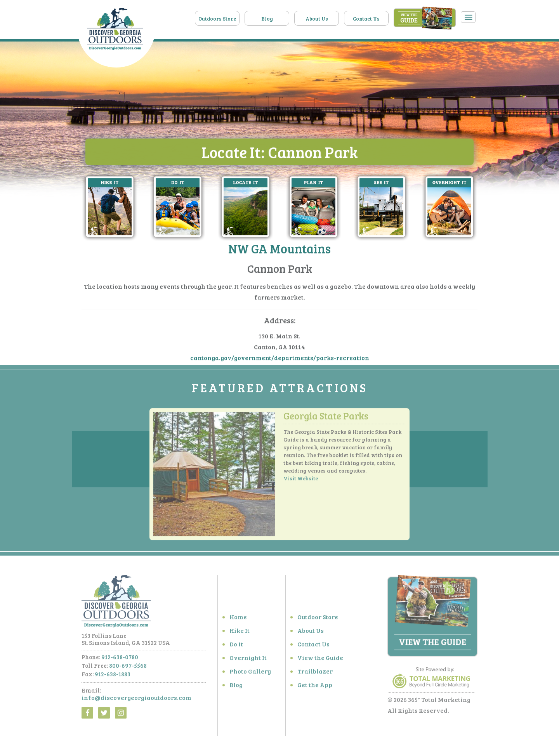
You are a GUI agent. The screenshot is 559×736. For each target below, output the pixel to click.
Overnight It (248, 660)
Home (238, 619)
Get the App (314, 687)
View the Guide (320, 660)
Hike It (239, 633)
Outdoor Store (317, 619)
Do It (236, 646)
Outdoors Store (217, 18)
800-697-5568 (128, 668)
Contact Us (366, 18)
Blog (267, 18)
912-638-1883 (112, 676)
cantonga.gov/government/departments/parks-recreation (279, 358)
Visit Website (300, 480)
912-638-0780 (119, 659)
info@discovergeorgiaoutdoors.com (136, 700)
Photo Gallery (250, 673)
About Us (317, 18)
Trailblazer (315, 673)
